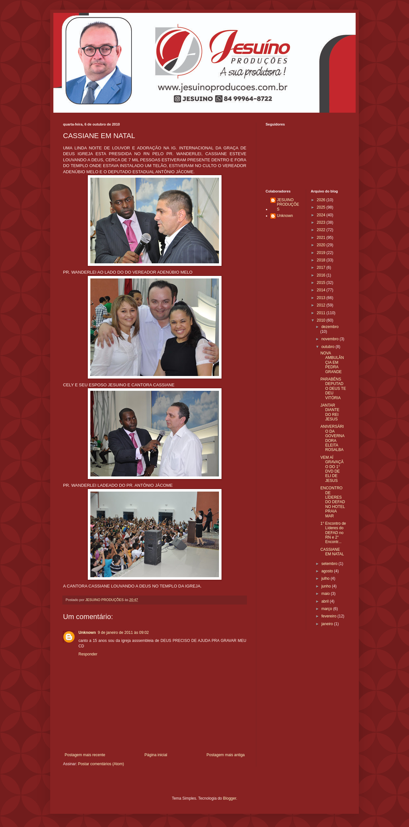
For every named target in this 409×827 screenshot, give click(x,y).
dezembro (329, 326)
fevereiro (329, 616)
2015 (321, 282)
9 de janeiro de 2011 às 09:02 (123, 632)
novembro (330, 339)
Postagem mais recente (85, 755)
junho (326, 586)
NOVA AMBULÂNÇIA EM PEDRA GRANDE (332, 362)
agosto (327, 571)
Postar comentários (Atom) (101, 764)
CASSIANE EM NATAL (332, 551)
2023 (321, 222)
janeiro (327, 624)
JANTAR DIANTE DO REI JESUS (329, 412)
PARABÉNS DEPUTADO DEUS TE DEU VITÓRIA (333, 388)
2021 (321, 237)
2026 (321, 200)
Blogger (229, 798)
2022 (321, 230)
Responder (87, 654)
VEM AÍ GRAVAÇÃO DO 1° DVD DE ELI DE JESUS (331, 469)
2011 (321, 313)
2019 (321, 252)
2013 (321, 298)
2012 (321, 305)
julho (326, 578)
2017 (321, 267)
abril (325, 601)
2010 (321, 320)
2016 (321, 275)
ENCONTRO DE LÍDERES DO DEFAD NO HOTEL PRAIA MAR (332, 502)
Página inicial (155, 755)
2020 (321, 245)
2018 (321, 260)
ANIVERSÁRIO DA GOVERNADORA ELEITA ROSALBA (332, 438)
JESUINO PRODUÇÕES (288, 204)
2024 (321, 215)
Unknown (87, 632)
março (327, 608)
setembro (329, 563)
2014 (321, 290)
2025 (321, 207)
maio (326, 593)
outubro (328, 346)
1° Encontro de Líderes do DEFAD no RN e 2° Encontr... (333, 532)
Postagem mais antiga (225, 755)
